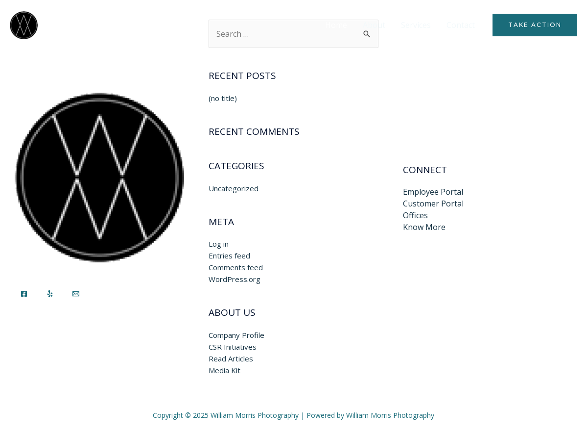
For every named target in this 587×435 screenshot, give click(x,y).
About (374, 25)
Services (416, 25)
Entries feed (229, 255)
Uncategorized (233, 188)
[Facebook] (24, 293)
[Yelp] (50, 293)
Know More (424, 227)
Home (336, 25)
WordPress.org (234, 279)
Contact (460, 25)
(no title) (223, 98)
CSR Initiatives (233, 347)
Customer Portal (433, 203)
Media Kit (224, 370)
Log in (219, 244)
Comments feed (236, 267)
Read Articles (231, 358)
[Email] (76, 293)
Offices (415, 215)
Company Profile (236, 335)
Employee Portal (433, 191)
